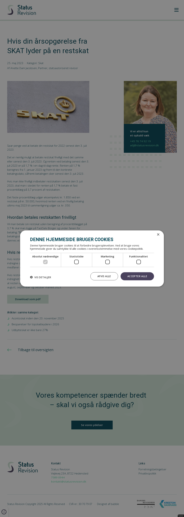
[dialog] (92, 258)
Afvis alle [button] (104, 276)
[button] (40, 277)
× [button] (158, 234)
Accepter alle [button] (137, 276)
